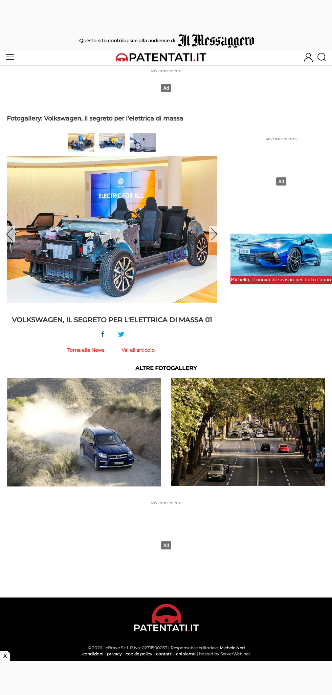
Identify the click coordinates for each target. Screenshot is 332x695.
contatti (164, 653)
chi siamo (186, 653)
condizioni (92, 653)
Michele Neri (232, 647)
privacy (114, 653)
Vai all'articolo (138, 350)
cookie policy (139, 653)
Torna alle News (85, 350)
